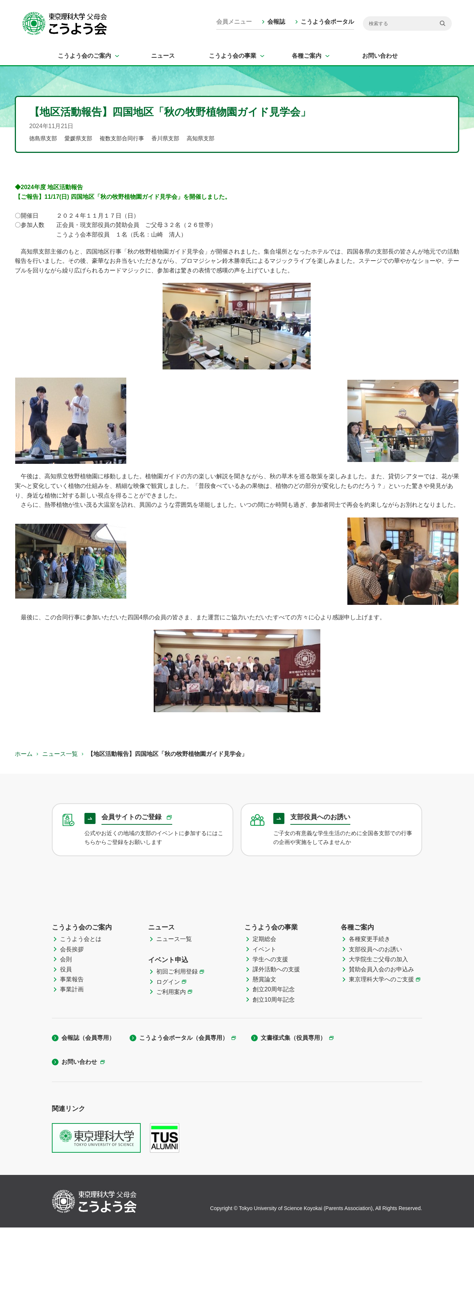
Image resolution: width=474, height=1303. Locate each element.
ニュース (163, 56)
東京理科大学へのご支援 (381, 1055)
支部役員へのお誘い (375, 1025)
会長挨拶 (72, 1025)
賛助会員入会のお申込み (381, 1045)
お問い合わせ (380, 56)
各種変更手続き (369, 1014)
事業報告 (72, 1055)
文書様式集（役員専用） (293, 1113)
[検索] (407, 23)
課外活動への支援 (276, 1045)
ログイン (168, 1057)
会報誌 (276, 22)
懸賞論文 (264, 1055)
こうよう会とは (80, 1014)
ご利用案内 (171, 1067)
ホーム (24, 754)
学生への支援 (270, 1035)
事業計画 (72, 1065)
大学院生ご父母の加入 (378, 1035)
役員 (66, 1045)
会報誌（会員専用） (88, 1113)
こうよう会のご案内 (84, 56)
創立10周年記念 (274, 1075)
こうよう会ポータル (327, 22)
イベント (264, 1025)
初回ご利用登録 (177, 1047)
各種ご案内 (306, 56)
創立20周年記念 (274, 1065)
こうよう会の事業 (232, 56)
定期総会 (264, 1014)
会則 (66, 1035)
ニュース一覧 (60, 754)
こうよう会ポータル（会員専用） (183, 1113)
